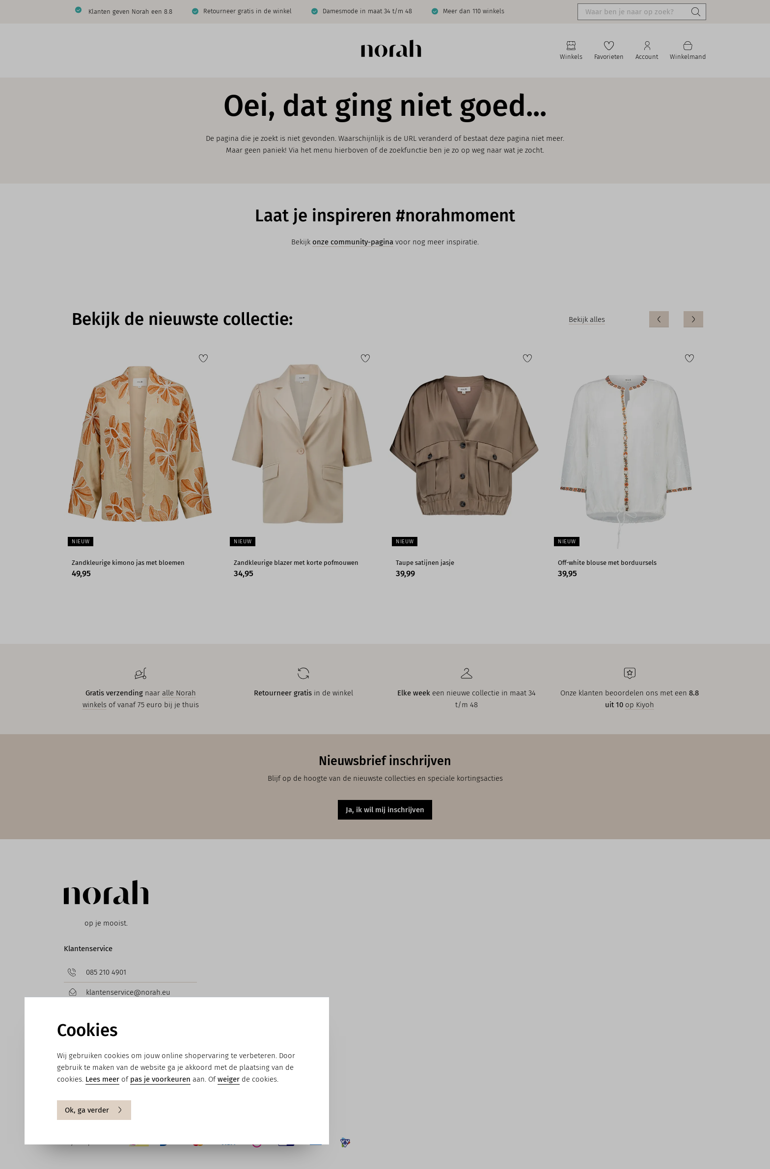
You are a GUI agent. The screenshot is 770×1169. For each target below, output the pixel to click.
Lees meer (102, 1079)
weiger (229, 1079)
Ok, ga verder (94, 1110)
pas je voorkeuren (160, 1079)
